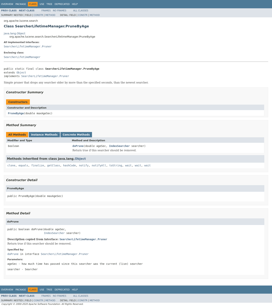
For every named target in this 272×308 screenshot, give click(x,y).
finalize (37, 165)
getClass (53, 165)
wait (128, 165)
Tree (49, 4)
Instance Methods (44, 134)
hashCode (69, 165)
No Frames (59, 10)
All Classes (80, 10)
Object (21, 72)
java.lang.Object (14, 33)
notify (84, 165)
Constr (38, 15)
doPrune (78, 145)
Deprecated (62, 4)
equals (23, 165)
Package (20, 4)
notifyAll (99, 165)
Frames (46, 10)
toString (115, 165)
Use (42, 4)
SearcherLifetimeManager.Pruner (28, 46)
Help (75, 4)
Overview (7, 4)
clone (11, 165)
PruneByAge (16, 113)
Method (50, 15)
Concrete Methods (76, 134)
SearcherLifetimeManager (22, 57)
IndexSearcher (119, 145)
